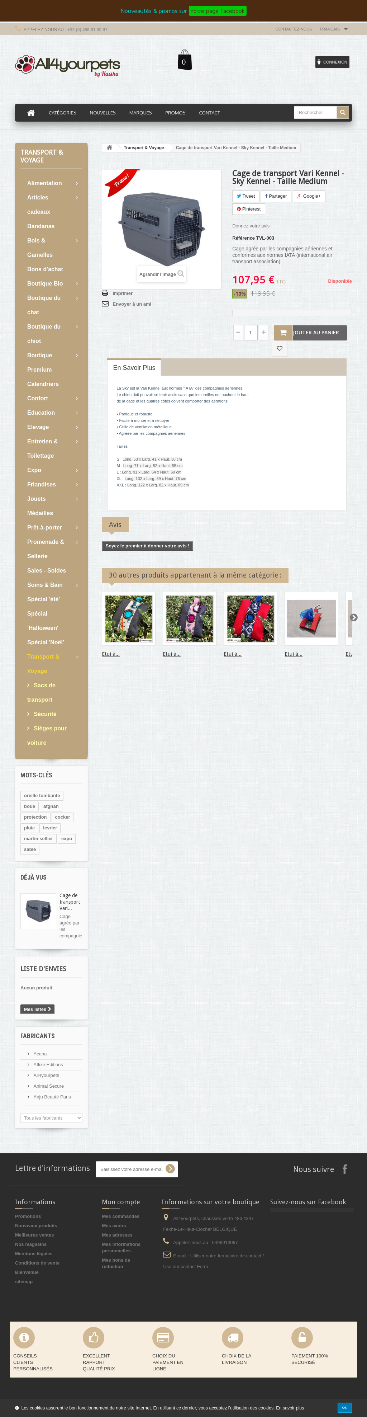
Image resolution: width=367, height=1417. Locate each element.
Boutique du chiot (44, 334)
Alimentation (44, 183)
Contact (209, 113)
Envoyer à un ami (132, 304)
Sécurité (44, 714)
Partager (276, 196)
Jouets (36, 499)
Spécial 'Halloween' (42, 621)
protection (35, 817)
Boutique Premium (39, 362)
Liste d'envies (43, 969)
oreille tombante (42, 795)
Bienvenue (27, 1272)
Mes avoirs (114, 1225)
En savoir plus (290, 1408)
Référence (243, 238)
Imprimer (123, 293)
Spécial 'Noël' (45, 642)
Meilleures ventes (34, 1235)
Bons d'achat (45, 269)
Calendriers (43, 384)
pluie (29, 827)
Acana (39, 1053)
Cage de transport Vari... (69, 902)
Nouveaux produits (36, 1225)
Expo (34, 470)
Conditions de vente (37, 1263)
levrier (50, 827)
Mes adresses (117, 1235)
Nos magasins (31, 1244)
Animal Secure (48, 1086)
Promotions (28, 1216)
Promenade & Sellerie (45, 549)
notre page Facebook (218, 11)
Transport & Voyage (43, 664)
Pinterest (249, 209)
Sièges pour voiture (47, 735)
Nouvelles (103, 113)
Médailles (40, 513)
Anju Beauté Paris (51, 1097)
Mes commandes (120, 1216)
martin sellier (38, 838)
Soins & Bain (45, 585)
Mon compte (121, 1202)
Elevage (38, 427)
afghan (51, 806)
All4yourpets (45, 1075)
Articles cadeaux (38, 204)
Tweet (246, 196)
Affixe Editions (47, 1064)
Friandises (41, 484)
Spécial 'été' (43, 599)
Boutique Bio (45, 284)
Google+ (309, 196)
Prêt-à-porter (44, 527)
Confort (37, 398)
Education (41, 413)
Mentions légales (34, 1253)
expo (66, 838)
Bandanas (40, 226)
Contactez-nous (294, 29)
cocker (62, 817)
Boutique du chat (44, 305)
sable (30, 849)
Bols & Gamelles (40, 247)
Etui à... (111, 654)
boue (29, 806)
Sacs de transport (41, 692)
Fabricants (37, 1036)
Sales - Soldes (46, 571)
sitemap (24, 1281)
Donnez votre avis (251, 226)
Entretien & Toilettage (42, 448)
